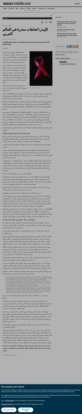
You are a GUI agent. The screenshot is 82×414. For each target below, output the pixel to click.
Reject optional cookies (25, 409)
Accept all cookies (8, 409)
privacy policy (10, 400)
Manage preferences (7, 404)
